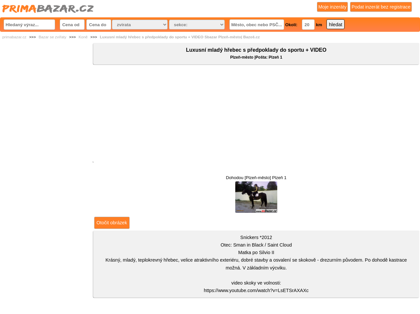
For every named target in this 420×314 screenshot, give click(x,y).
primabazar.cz (14, 37)
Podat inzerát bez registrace (380, 6)
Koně (83, 37)
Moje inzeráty (332, 6)
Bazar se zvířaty (53, 37)
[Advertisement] (256, 114)
